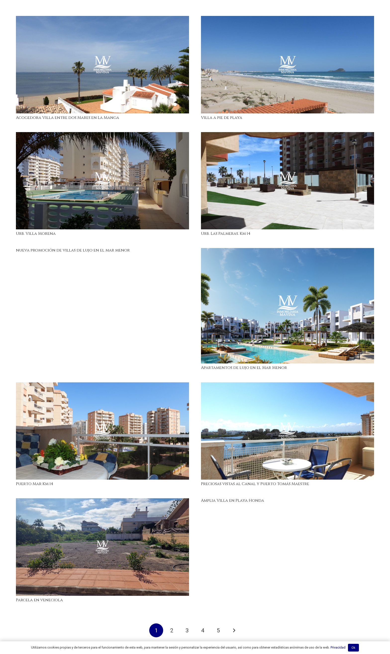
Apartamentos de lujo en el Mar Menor (244, 367)
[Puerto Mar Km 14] (102, 431)
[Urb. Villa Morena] (102, 181)
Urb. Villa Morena (36, 233)
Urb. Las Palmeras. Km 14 (225, 233)
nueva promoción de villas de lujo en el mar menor (73, 250)
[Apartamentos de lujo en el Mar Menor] (287, 305)
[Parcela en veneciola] (102, 547)
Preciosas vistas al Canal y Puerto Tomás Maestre (255, 484)
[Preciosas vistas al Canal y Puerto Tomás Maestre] (287, 431)
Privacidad (338, 647)
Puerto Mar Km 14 (34, 484)
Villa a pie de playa (221, 117)
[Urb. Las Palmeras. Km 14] (287, 181)
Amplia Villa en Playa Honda (232, 500)
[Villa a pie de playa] (287, 64)
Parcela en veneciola (39, 600)
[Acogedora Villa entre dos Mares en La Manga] (102, 64)
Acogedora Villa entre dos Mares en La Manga (67, 117)
